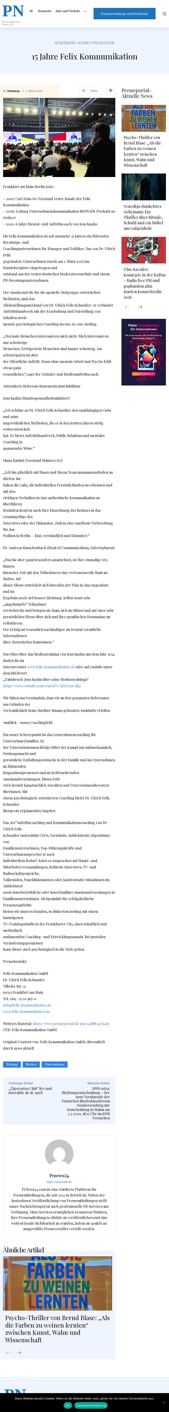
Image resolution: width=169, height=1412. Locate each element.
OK (68, 1405)
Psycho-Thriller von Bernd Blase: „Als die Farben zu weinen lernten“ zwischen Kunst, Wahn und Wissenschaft (57, 1328)
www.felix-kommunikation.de (51, 667)
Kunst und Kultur (96, 42)
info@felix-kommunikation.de (27, 1005)
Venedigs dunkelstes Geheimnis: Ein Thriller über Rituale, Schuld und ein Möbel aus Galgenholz (143, 217)
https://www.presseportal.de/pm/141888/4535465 (71, 1023)
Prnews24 (13, 91)
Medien (31, 1065)
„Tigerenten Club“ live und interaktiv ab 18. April (30, 1090)
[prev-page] (8, 1353)
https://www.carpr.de (59, 1182)
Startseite (65, 42)
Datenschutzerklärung (91, 1405)
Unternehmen (54, 1065)
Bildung (12, 1065)
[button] (164, 13)
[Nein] (163, 1402)
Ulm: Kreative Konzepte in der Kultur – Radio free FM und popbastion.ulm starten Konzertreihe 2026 (145, 283)
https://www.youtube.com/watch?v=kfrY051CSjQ (42, 685)
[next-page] (19, 1353)
